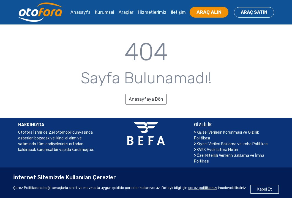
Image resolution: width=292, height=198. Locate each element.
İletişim (178, 12)
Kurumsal (104, 12)
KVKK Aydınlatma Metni (216, 149)
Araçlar (126, 12)
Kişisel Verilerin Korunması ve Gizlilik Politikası (226, 135)
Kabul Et (264, 189)
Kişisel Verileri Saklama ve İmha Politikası (231, 144)
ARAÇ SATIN (254, 12)
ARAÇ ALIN (209, 12)
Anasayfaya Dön (146, 99)
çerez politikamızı (202, 188)
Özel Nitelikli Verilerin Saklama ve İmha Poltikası (229, 158)
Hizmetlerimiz (152, 12)
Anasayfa (80, 12)
